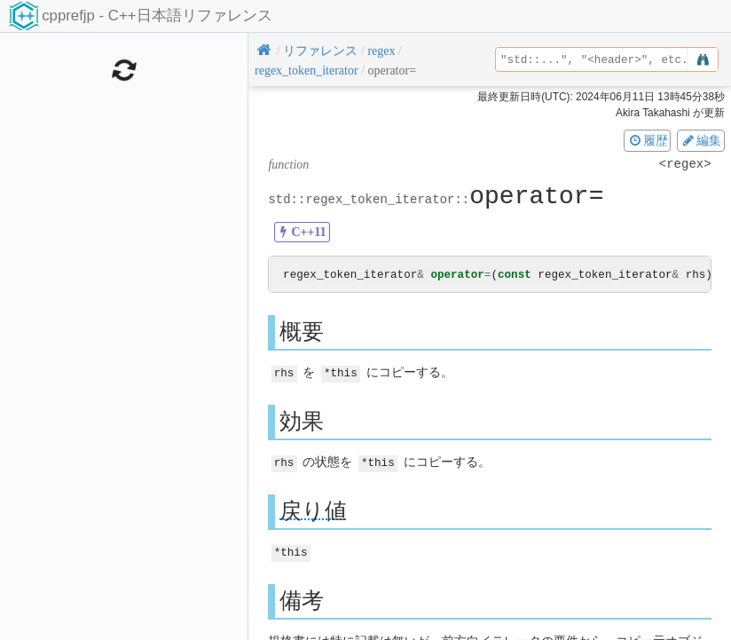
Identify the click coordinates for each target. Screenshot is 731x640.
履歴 (647, 140)
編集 (700, 140)
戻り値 (313, 510)
